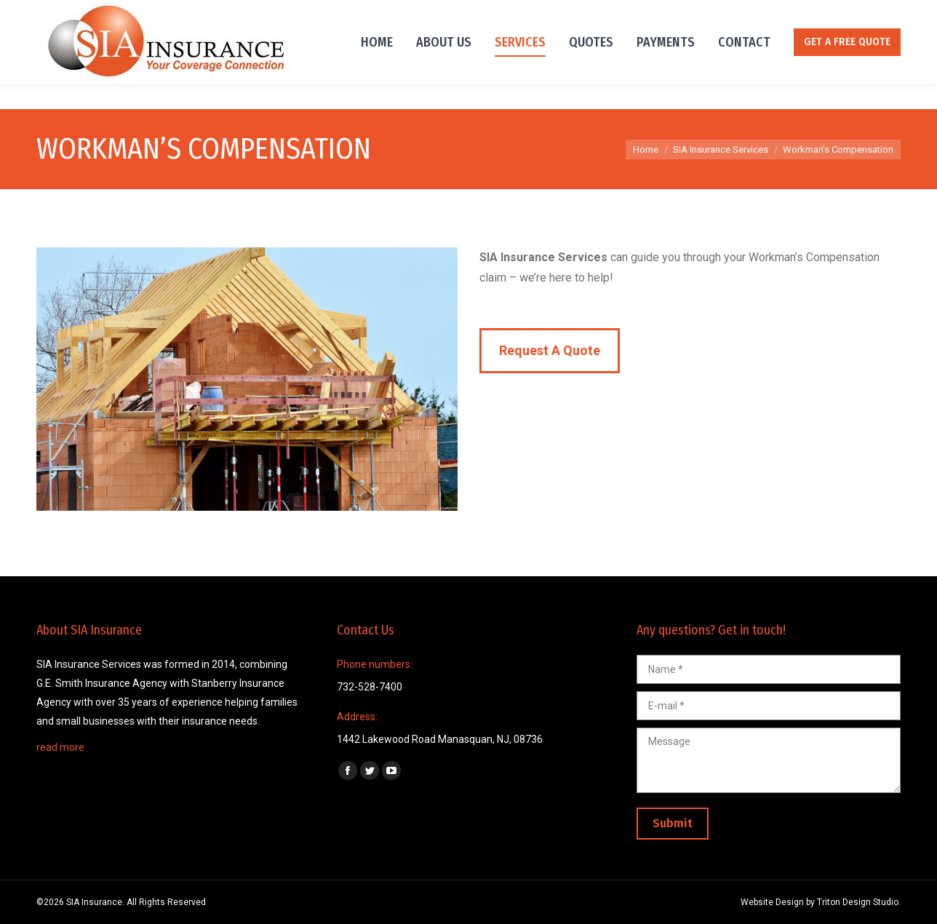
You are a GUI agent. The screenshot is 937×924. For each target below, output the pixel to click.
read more (60, 747)
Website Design (772, 902)
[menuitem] (377, 68)
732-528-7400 (70, 13)
